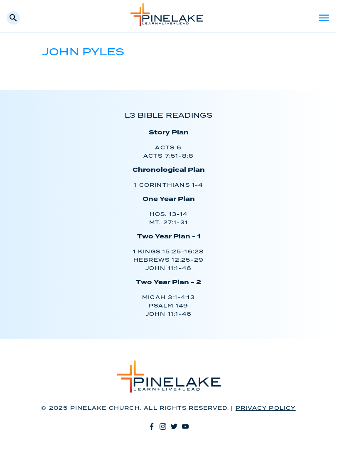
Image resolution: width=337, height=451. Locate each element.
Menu (323, 18)
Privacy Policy (266, 408)
